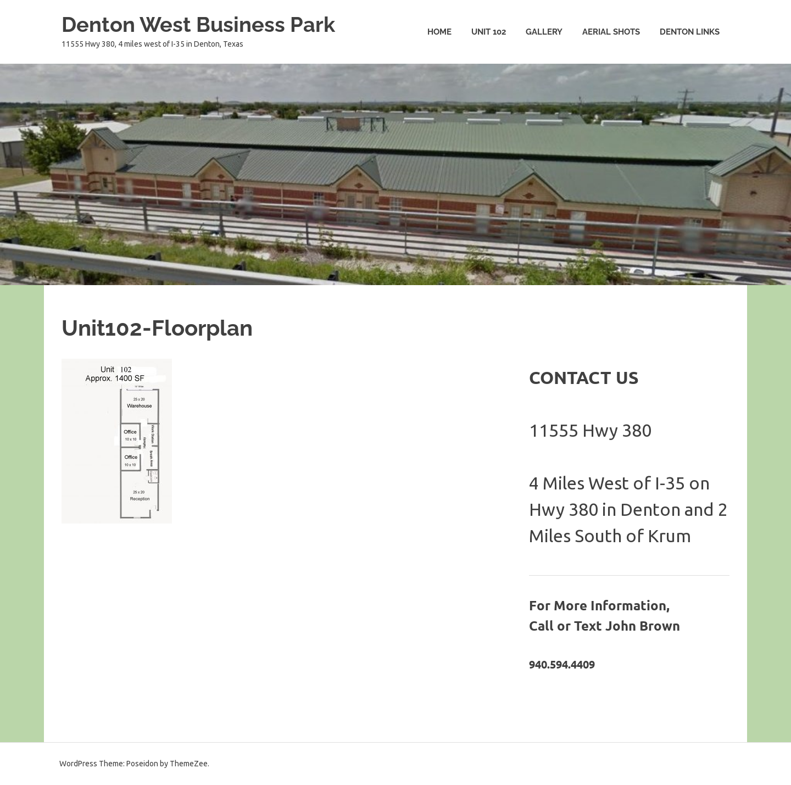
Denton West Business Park (198, 24)
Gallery (544, 32)
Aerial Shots (611, 32)
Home (439, 32)
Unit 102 (488, 32)
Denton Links (690, 32)
